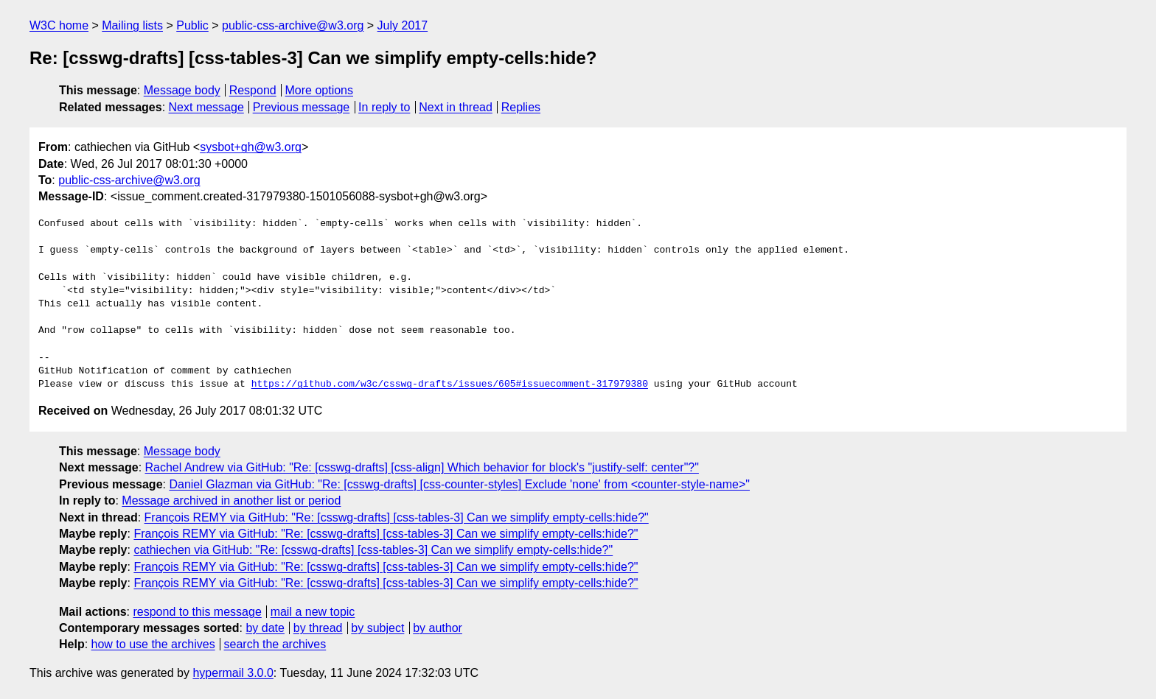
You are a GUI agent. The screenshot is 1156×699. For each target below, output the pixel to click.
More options (319, 90)
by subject (377, 628)
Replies (520, 107)
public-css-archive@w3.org (292, 25)
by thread (318, 628)
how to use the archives (153, 644)
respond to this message (197, 611)
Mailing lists (132, 25)
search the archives (275, 644)
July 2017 (402, 25)
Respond (252, 90)
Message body (182, 90)
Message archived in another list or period (231, 500)
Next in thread (455, 107)
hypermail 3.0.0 (232, 673)
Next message (206, 107)
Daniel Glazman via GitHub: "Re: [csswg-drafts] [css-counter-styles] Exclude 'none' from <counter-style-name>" (459, 484)
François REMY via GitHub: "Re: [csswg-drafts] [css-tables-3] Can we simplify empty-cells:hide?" (396, 517)
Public (192, 25)
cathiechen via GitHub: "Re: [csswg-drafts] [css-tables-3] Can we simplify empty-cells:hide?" (373, 550)
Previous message (301, 107)
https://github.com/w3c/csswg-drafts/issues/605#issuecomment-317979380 (449, 384)
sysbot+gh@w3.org (251, 147)
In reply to (384, 107)
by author (437, 628)
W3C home (58, 25)
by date (265, 628)
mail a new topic (313, 611)
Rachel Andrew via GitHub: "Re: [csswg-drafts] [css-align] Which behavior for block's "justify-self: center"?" (422, 467)
